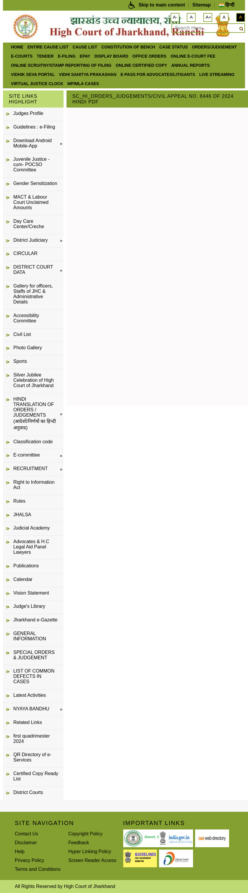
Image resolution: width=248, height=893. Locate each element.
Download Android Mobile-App (32, 143)
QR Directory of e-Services (32, 757)
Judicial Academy (31, 527)
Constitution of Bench (128, 47)
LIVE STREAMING (216, 74)
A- (175, 17)
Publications (26, 565)
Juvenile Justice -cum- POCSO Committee (31, 164)
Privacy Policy (29, 860)
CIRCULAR (25, 253)
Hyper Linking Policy (89, 851)
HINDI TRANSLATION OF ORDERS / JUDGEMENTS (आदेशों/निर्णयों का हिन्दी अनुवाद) (34, 413)
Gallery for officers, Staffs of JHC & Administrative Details (33, 293)
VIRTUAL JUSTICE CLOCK (37, 83)
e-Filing (67, 56)
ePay (85, 56)
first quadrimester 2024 (31, 738)
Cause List (84, 47)
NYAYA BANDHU (31, 708)
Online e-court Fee (193, 56)
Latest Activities (29, 695)
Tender (45, 56)
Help (20, 851)
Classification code (33, 441)
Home (17, 47)
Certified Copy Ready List (35, 776)
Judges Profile (28, 113)
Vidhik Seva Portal (33, 74)
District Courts (28, 792)
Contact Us (26, 833)
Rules (19, 501)
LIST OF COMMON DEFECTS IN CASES (33, 676)
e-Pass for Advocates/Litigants (158, 74)
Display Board (111, 56)
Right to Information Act (34, 485)
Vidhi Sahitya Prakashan (87, 74)
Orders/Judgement (214, 47)
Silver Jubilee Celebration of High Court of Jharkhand (33, 380)
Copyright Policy (85, 833)
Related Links (27, 722)
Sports (20, 361)
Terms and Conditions (38, 869)
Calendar (23, 579)
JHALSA (22, 514)
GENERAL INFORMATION (29, 636)
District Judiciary (30, 240)
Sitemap (201, 4)
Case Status (173, 47)
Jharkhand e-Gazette (35, 619)
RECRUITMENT (30, 468)
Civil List (22, 334)
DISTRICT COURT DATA (33, 269)
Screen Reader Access (92, 860)
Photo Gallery (27, 347)
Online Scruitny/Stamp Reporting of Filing (61, 65)
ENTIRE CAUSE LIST (47, 47)
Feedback (78, 842)
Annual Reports (190, 65)
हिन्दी (226, 4)
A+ (208, 17)
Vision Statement (31, 592)
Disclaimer (26, 842)
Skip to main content (161, 4)
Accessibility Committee (26, 318)
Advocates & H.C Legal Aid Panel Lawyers (31, 547)
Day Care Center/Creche (28, 224)
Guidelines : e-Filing (34, 126)
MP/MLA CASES (83, 83)
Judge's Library (29, 606)
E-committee (26, 454)
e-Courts (22, 56)
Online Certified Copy (141, 65)
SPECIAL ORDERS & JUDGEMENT (34, 655)
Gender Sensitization (35, 183)
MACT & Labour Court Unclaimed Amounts (30, 202)
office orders (149, 56)
